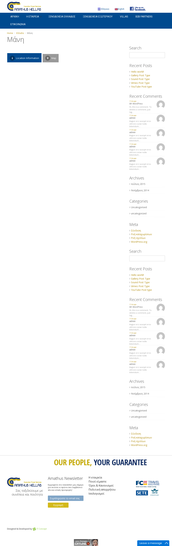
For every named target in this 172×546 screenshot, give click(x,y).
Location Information (24, 58)
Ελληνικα (103, 9)
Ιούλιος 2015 (138, 184)
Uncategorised (139, 207)
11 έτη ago (132, 101)
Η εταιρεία (95, 477)
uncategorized (138, 213)
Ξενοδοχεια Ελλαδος (61, 16)
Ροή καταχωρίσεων (141, 234)
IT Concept (41, 528)
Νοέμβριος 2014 (140, 190)
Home (10, 33)
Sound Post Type (140, 79)
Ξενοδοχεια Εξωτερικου (98, 16)
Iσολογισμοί (96, 493)
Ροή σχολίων (138, 237)
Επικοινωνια (18, 24)
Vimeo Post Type (140, 82)
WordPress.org (139, 241)
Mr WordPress (136, 103)
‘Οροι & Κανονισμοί (101, 485)
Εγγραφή (58, 505)
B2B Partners (144, 16)
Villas (124, 16)
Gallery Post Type (140, 75)
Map (50, 58)
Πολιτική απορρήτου (102, 489)
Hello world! (137, 71)
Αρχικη (14, 16)
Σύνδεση (136, 230)
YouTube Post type (141, 86)
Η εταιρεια (32, 16)
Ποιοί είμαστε (97, 481)
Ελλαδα (20, 33)
